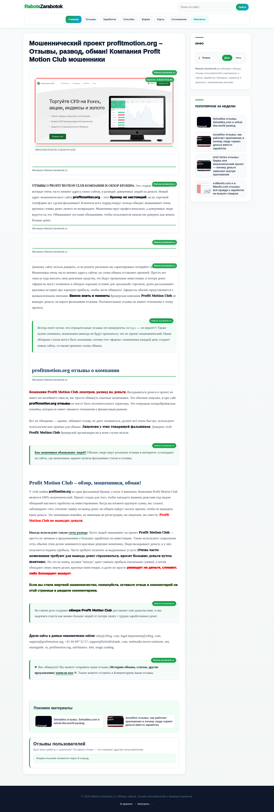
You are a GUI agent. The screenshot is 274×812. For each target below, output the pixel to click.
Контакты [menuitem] (200, 19)
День (227, 58)
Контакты (143, 803)
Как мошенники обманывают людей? (62, 452)
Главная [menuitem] (73, 19)
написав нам (65, 673)
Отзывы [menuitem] (91, 19)
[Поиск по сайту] (207, 7)
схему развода (78, 532)
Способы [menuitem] (129, 19)
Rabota (43, 6)
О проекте (126, 803)
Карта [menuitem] (160, 19)
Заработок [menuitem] (109, 19)
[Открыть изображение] (104, 111)
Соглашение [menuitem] (179, 19)
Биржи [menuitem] (146, 19)
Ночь (238, 58)
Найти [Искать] (242, 7)
